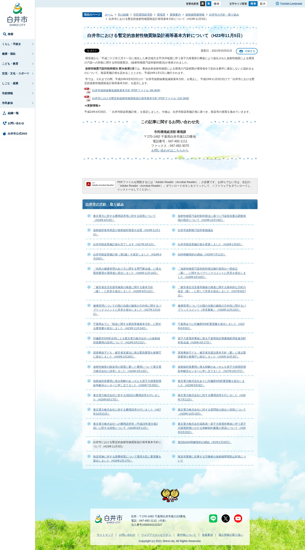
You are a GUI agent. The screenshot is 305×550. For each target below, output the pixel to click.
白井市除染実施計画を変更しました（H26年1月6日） (210, 244)
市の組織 (123, 14)
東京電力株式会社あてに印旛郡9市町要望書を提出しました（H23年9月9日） (211, 383)
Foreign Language (291, 3)
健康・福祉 (9, 53)
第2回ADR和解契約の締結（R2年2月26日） (205, 442)
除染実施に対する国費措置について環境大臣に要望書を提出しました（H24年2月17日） (127, 458)
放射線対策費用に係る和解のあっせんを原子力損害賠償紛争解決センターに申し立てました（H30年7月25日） (127, 383)
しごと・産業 (10, 83)
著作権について (186, 534)
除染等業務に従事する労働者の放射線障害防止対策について (212, 458)
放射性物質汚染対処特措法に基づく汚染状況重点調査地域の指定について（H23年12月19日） (212, 218)
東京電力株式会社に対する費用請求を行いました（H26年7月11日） (211, 397)
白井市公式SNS (17, 133)
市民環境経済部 (142, 14)
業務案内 (175, 14)
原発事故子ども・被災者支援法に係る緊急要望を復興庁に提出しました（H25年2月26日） (127, 354)
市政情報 (7, 93)
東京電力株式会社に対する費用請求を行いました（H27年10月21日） (127, 411)
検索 (10, 34)
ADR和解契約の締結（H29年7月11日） (202, 254)
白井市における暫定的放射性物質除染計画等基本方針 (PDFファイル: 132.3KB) (140, 98)
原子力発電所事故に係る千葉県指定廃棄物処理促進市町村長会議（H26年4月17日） (212, 340)
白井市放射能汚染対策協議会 (195, 230)
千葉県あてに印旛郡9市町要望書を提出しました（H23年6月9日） (211, 326)
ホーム (109, 14)
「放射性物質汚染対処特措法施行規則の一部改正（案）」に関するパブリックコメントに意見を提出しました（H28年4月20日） (212, 273)
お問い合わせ (16, 123)
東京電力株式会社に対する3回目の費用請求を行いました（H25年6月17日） (126, 397)
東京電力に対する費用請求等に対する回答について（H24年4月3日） (124, 218)
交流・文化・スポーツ (15, 73)
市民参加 (7, 103)
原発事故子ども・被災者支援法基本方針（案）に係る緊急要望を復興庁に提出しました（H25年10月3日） (212, 354)
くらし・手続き (11, 44)
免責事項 (207, 534)
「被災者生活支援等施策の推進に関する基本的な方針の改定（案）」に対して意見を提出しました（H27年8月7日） (212, 291)
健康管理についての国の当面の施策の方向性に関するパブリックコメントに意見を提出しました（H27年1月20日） (127, 310)
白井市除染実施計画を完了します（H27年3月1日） (124, 244)
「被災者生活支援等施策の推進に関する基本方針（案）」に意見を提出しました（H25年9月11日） (124, 289)
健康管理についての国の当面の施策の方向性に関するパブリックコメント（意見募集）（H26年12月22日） (212, 308)
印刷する (250, 51)
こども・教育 (10, 63)
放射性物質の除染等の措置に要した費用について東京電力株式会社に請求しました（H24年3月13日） (127, 369)
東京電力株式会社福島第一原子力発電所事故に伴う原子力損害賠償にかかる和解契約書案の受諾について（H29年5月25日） (212, 428)
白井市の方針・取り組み (224, 14)
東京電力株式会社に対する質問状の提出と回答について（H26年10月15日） (212, 411)
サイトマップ (105, 534)
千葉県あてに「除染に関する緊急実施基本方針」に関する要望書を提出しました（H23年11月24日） (127, 326)
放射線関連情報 (194, 14)
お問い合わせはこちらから (170, 150)
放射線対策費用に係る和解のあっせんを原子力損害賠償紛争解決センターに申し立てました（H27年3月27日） (212, 369)
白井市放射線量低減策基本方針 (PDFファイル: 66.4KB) (126, 90)
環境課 (161, 14)
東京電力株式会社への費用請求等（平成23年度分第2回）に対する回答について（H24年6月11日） (125, 426)
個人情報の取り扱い (231, 534)
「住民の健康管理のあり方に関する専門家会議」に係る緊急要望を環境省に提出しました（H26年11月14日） (127, 271)
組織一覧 (13, 113)
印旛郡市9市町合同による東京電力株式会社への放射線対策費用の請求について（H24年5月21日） (126, 340)
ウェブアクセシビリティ (156, 534)
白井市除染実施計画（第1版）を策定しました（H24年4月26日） (127, 256)
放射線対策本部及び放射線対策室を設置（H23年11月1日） (126, 232)
